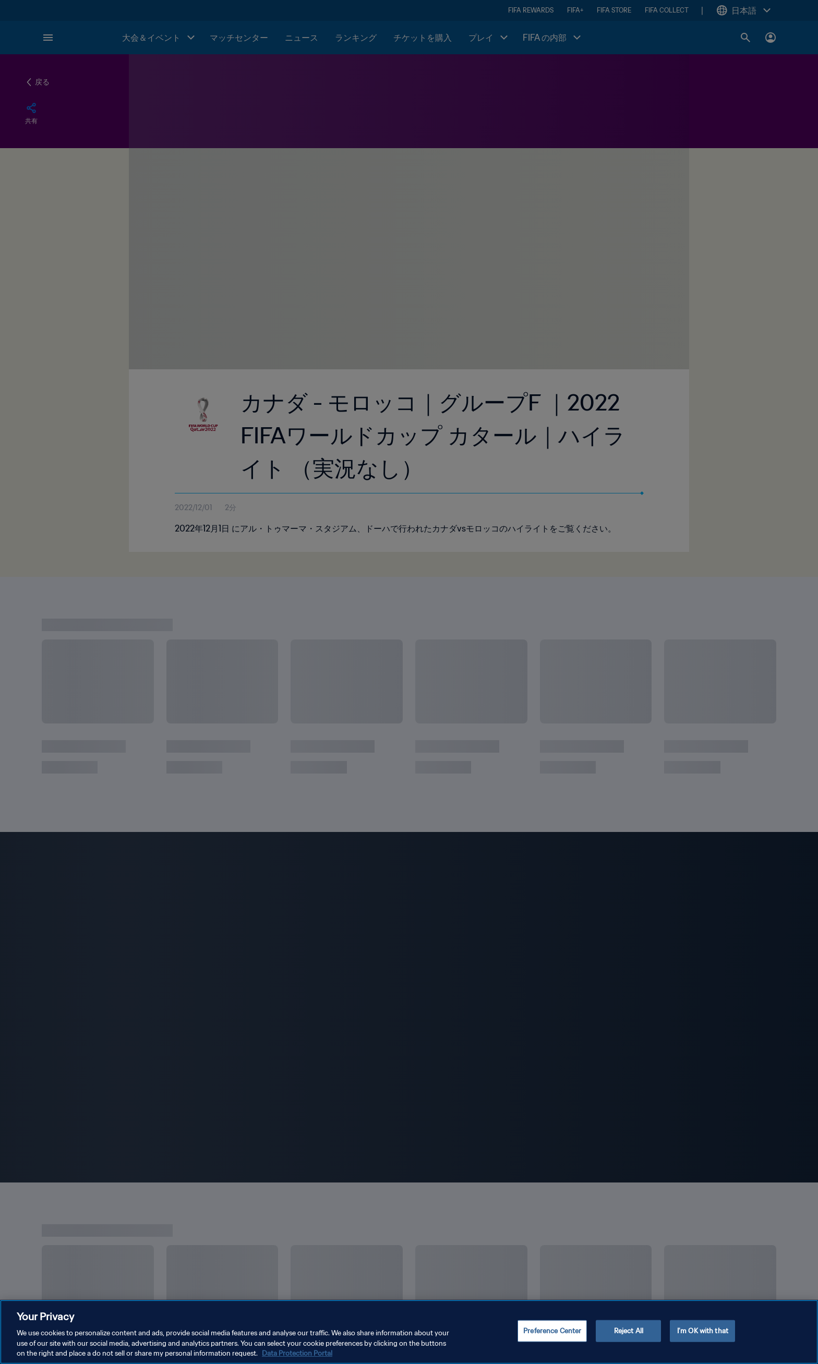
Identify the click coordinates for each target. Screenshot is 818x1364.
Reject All (628, 1330)
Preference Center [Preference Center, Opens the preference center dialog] (552, 1330)
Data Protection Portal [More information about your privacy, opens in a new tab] (297, 1353)
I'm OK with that (702, 1330)
